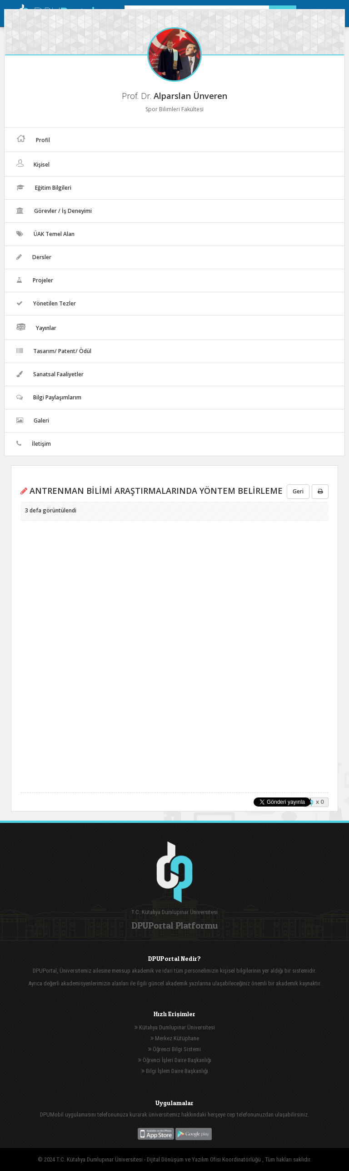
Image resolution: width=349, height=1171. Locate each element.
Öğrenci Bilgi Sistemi (174, 1049)
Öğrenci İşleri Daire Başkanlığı (174, 1060)
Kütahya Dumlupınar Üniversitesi (175, 1027)
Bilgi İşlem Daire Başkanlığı (174, 1071)
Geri (298, 491)
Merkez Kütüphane (174, 1038)
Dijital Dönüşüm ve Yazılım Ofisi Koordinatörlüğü (204, 1159)
